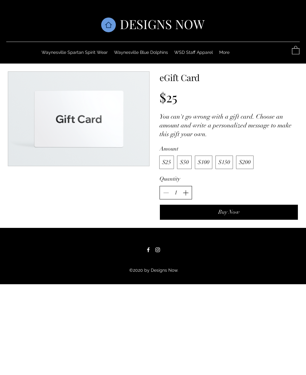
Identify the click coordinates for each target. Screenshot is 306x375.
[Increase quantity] (185, 192)
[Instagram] (158, 250)
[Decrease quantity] (166, 192)
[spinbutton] (175, 193)
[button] (295, 49)
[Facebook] (148, 250)
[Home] (108, 25)
